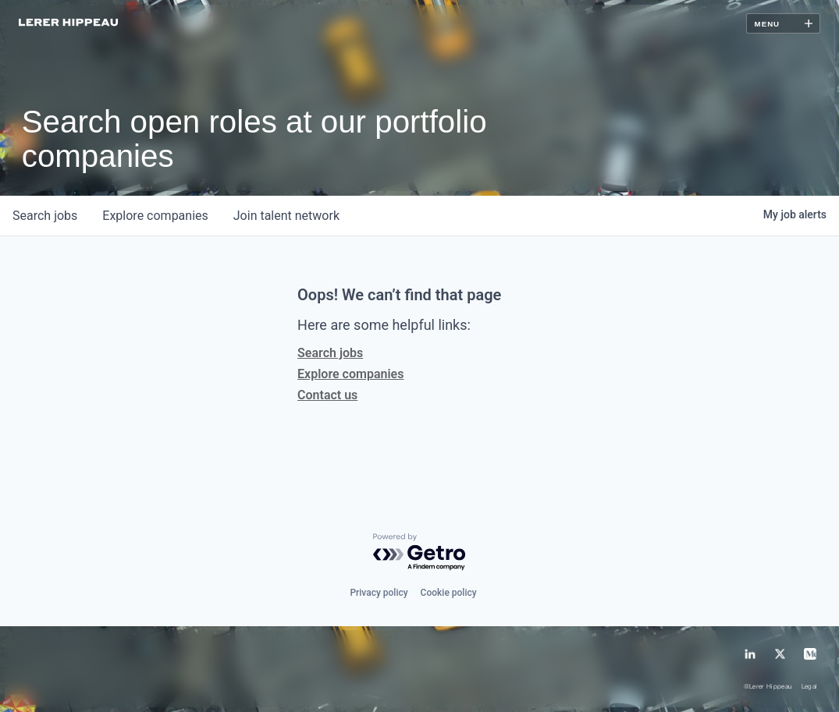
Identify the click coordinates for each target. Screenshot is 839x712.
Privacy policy (378, 592)
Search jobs (330, 352)
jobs (44, 215)
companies (155, 215)
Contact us (327, 395)
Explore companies (350, 374)
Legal (810, 687)
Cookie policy (449, 592)
